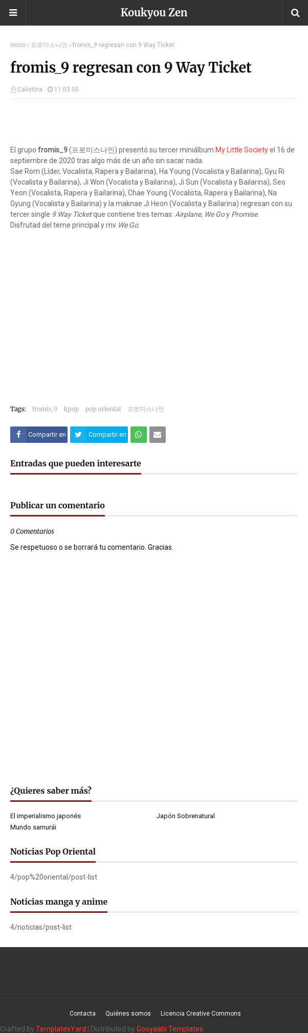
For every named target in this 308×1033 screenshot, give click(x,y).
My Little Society (241, 150)
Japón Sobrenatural (186, 816)
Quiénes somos (128, 1013)
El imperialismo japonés (45, 816)
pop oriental (103, 409)
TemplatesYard (61, 1029)
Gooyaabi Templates (170, 1029)
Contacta (83, 1013)
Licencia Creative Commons (201, 1013)
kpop (71, 409)
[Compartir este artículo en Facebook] (39, 434)
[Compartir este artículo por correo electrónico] (157, 434)
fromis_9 (45, 409)
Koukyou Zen (154, 12)
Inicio (18, 45)
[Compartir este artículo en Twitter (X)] (98, 434)
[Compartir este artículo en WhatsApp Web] (138, 434)
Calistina (29, 89)
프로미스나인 (49, 45)
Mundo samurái (33, 827)
